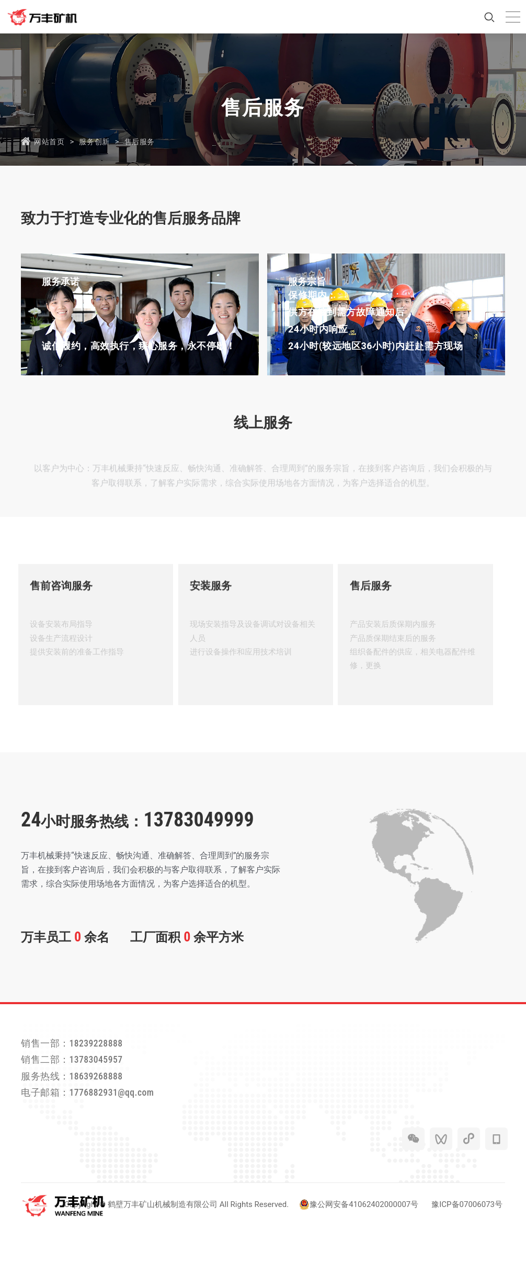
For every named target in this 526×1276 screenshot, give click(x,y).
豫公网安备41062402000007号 (358, 1254)
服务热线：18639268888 (83, 1120)
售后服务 (148, 141)
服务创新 (99, 141)
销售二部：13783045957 (83, 1099)
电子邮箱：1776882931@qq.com (103, 1140)
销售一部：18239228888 (83, 1079)
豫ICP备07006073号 (466, 1254)
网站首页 (50, 141)
